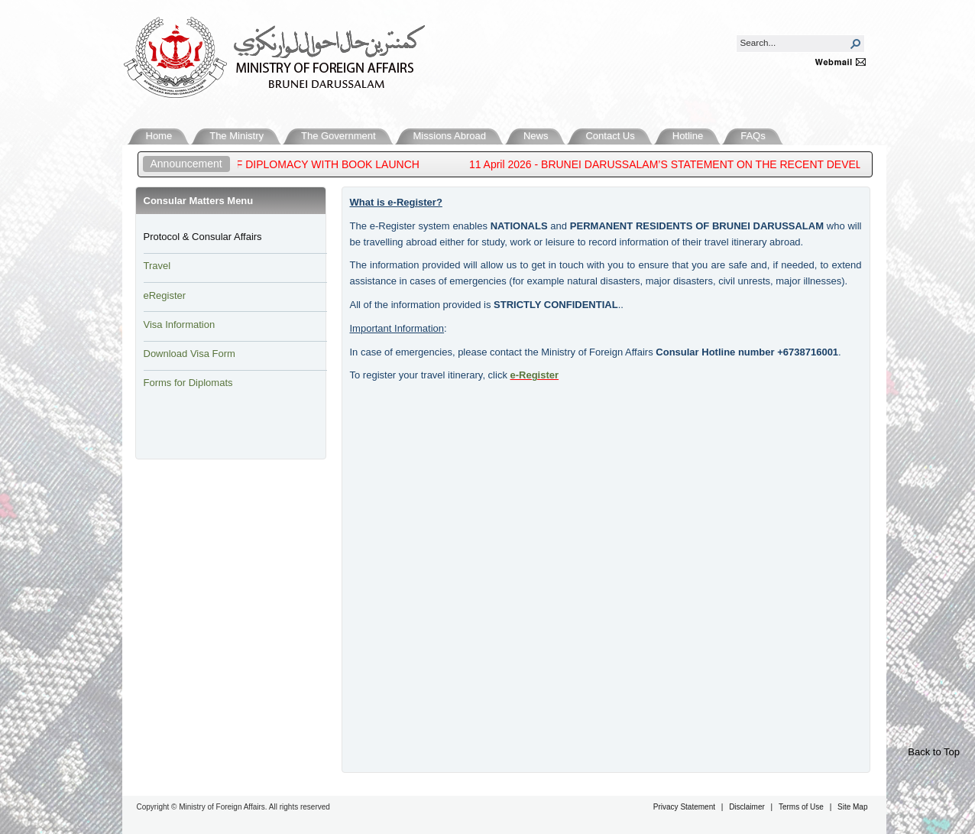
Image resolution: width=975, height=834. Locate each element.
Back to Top (934, 752)
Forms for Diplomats (188, 382)
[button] (855, 43)
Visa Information (179, 324)
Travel (157, 265)
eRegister (165, 295)
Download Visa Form (189, 353)
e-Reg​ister (534, 375)
